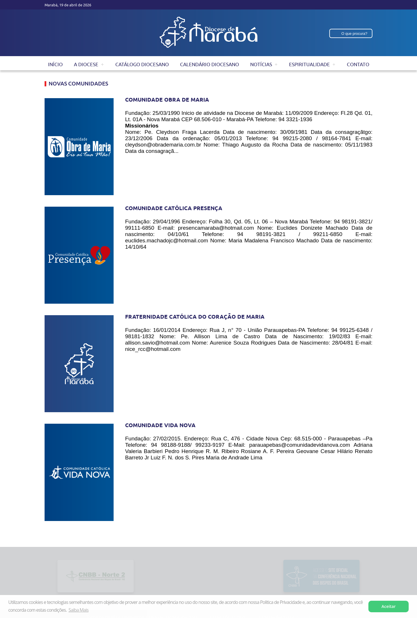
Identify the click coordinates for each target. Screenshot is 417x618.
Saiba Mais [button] (78, 610)
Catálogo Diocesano (142, 64)
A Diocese (86, 64)
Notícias (261, 64)
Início (55, 64)
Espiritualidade (309, 64)
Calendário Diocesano (209, 64)
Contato (358, 64)
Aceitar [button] (389, 606)
